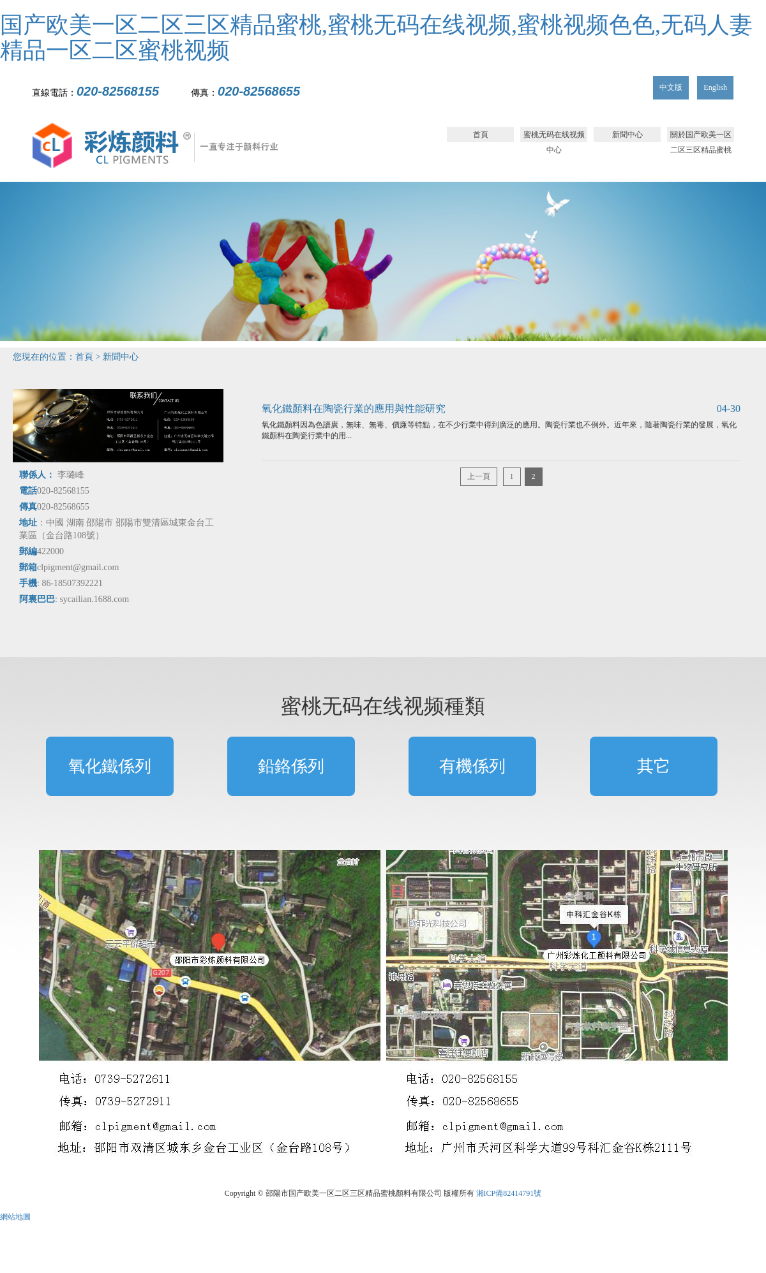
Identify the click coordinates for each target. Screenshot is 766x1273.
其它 (653, 766)
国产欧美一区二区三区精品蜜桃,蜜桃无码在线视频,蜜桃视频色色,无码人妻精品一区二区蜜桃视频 (376, 37)
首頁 (480, 134)
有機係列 (472, 766)
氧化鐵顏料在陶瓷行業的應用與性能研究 (354, 408)
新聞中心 (627, 134)
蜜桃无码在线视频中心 (554, 136)
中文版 (670, 87)
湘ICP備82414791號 (509, 1193)
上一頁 (478, 476)
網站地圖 (15, 1216)
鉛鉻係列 (291, 766)
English (715, 87)
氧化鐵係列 (109, 766)
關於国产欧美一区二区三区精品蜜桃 (701, 136)
